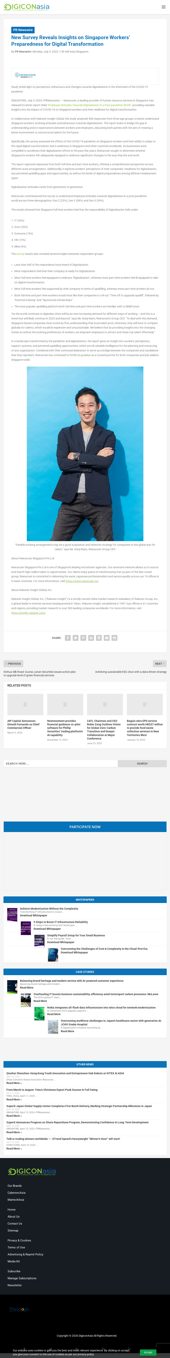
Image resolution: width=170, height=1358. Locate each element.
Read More (26, 988)
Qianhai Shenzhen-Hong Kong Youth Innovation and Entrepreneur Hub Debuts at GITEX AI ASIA (65, 1074)
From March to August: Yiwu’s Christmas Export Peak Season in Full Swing (52, 1090)
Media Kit (14, 1262)
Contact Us (15, 1224)
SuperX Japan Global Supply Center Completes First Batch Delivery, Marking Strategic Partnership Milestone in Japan (79, 1106)
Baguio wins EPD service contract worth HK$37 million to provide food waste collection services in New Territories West (145, 728)
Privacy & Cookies (19, 1241)
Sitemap (13, 1231)
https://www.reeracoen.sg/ (82, 581)
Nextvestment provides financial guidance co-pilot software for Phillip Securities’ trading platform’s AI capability (65, 728)
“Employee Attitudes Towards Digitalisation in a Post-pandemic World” (89, 105)
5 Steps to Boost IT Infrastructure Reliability (61, 922)
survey (20, 254)
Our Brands (15, 1186)
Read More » (14, 1083)
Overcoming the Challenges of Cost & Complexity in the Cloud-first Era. (104, 949)
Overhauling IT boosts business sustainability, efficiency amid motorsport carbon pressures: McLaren (96, 994)
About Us (14, 1217)
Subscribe (14, 1272)
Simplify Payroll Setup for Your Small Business (76, 936)
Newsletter (15, 1286)
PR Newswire (23, 31)
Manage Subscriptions (22, 1279)
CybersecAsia (16, 1193)
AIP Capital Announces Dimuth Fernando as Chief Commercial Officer (23, 725)
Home (12, 1210)
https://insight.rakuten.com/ (28, 613)
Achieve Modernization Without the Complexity (49, 909)
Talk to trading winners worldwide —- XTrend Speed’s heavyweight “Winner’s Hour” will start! (63, 1139)
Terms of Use (16, 1248)
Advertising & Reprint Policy (25, 1255)
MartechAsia (16, 1200)
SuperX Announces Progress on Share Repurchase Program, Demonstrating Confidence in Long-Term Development (77, 1123)
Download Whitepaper (33, 916)
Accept (148, 1352)
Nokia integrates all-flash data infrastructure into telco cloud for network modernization (101, 1008)
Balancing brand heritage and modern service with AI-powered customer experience (72, 981)
